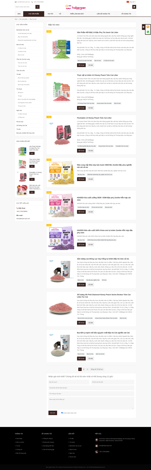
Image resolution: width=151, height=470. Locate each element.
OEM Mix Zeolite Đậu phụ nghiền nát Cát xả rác (99, 174)
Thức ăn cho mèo (22, 63)
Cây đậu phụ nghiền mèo (92, 280)
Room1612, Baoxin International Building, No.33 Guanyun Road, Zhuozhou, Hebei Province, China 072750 (117, 439)
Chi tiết (91, 65)
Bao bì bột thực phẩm (23, 78)
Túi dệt (18, 74)
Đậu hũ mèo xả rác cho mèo (85, 318)
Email (81, 65)
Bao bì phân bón (22, 81)
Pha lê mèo (19, 121)
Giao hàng (19, 438)
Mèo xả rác (81, 280)
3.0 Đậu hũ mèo (22, 51)
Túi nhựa (19, 89)
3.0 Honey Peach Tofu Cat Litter (86, 103)
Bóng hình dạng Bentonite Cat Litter (27, 40)
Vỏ (60, 14)
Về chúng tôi (126, 14)
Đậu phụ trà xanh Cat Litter (85, 60)
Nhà (19, 14)
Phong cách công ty (48, 442)
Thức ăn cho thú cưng (23, 59)
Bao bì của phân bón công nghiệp (26, 99)
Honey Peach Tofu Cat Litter (104, 103)
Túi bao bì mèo (22, 106)
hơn (32, 153)
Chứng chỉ (19, 449)
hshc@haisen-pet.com (23, 2)
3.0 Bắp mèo (21, 117)
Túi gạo (20, 96)
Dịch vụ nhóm (20, 442)
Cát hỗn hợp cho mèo (83, 207)
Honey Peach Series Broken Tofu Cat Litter (106, 318)
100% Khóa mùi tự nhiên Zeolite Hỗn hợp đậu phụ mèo (101, 240)
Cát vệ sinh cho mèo (97, 207)
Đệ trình (52, 413)
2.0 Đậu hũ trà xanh (109, 60)
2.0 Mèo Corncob (22, 114)
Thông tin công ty (48, 438)
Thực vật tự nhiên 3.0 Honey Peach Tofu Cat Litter (34, 161)
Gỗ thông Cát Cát (21, 125)
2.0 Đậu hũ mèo (22, 48)
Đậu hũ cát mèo (100, 354)
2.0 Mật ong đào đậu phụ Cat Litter (87, 146)
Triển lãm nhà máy (77, 14)
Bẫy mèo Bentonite (23, 37)
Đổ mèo (104, 280)
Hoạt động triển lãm (48, 446)
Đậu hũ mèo (98, 60)
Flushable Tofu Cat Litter (122, 146)
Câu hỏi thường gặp (48, 449)
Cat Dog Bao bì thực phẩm (25, 102)
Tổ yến (18, 129)
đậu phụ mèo (81, 174)
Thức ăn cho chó (22, 66)
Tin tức (50, 14)
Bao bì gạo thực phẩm (23, 84)
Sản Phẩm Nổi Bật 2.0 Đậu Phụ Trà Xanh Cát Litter (35, 148)
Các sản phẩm (34, 14)
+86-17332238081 (39, 2)
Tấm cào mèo (20, 70)
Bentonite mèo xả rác (22, 30)
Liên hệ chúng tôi (103, 14)
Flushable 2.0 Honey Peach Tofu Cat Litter (35, 174)
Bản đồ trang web (21, 453)
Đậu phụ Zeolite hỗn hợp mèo (25, 133)
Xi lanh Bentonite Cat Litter (25, 33)
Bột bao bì (20, 92)
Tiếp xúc (98, 433)
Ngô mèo (19, 110)
